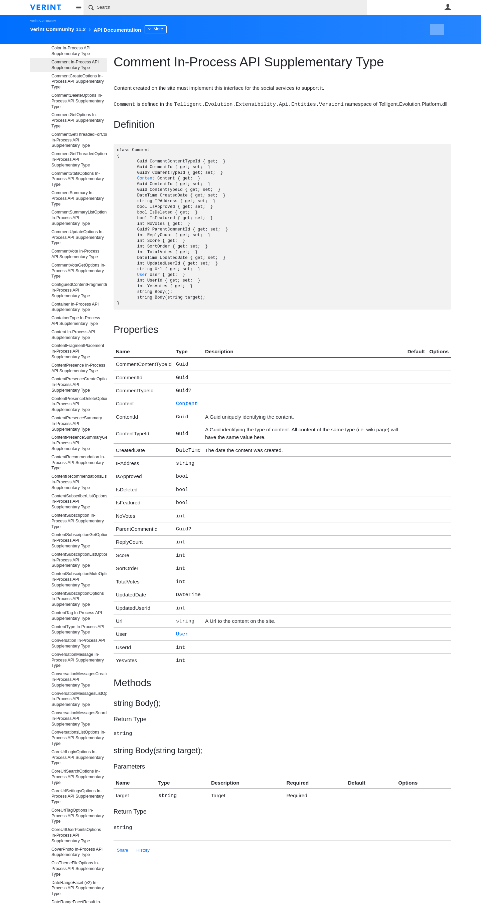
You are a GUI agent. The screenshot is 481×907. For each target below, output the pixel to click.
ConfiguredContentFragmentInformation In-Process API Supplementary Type (79, 290)
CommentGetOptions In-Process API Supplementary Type (77, 120)
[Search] (225, 7)
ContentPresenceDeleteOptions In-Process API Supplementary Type (79, 404)
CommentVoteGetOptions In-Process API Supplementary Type (78, 271)
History (143, 834)
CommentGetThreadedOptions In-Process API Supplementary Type (79, 159)
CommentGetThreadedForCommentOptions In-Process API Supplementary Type (79, 140)
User (447, 7)
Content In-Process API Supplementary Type (73, 335)
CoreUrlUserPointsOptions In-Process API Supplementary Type (76, 835)
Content (146, 178)
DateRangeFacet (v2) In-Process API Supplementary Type (77, 888)
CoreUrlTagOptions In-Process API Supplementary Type (77, 816)
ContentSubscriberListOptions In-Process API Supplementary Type (79, 502)
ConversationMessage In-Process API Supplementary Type (77, 660)
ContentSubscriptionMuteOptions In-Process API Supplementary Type (79, 579)
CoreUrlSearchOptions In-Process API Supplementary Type (77, 777)
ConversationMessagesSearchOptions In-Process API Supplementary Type (79, 719)
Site (78, 7)
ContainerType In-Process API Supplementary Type (75, 321)
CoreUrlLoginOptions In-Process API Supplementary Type (77, 758)
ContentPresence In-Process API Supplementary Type (78, 368)
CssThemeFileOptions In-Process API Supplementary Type (77, 869)
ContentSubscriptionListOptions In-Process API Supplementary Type (79, 560)
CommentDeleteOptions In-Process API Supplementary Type (77, 101)
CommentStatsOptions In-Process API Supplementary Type (77, 179)
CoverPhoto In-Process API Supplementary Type (77, 852)
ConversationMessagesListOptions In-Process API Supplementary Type (79, 699)
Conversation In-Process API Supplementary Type (78, 643)
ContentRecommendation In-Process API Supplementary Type (78, 463)
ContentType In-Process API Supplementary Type (77, 629)
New (436, 29)
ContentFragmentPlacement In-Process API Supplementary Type (77, 351)
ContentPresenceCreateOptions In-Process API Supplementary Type (79, 385)
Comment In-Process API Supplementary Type (75, 65)
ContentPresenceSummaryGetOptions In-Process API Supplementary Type (79, 443)
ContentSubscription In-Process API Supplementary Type (77, 521)
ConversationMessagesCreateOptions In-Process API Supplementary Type (79, 679)
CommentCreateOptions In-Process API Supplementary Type (77, 82)
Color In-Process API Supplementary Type (71, 51)
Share (122, 834)
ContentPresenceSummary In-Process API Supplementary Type (76, 424)
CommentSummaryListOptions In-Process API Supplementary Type (79, 218)
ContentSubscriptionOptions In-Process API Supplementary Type (77, 599)
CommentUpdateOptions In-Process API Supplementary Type (77, 238)
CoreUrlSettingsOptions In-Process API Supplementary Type (77, 797)
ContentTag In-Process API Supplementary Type (76, 615)
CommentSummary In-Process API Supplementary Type (77, 198)
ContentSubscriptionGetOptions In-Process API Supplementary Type (79, 540)
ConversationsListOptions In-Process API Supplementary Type (78, 738)
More (177, 29)
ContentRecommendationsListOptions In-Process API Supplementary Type (79, 482)
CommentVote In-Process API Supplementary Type (75, 254)
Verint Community (43, 20)
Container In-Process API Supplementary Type (75, 307)
